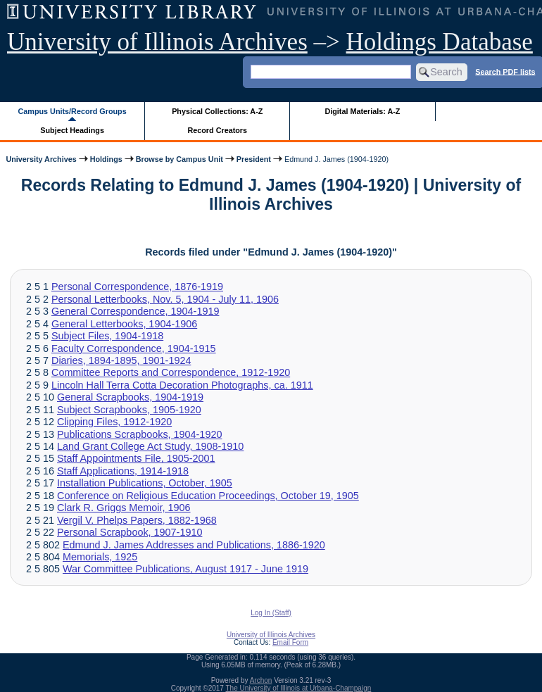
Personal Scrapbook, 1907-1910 (129, 532)
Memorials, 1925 (100, 556)
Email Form (290, 642)
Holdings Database (439, 42)
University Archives (41, 159)
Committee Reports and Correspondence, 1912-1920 (170, 372)
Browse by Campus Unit (179, 159)
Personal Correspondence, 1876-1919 (137, 286)
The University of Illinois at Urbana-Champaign (299, 688)
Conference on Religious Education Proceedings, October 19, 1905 (208, 495)
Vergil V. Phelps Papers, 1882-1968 (137, 520)
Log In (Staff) (271, 613)
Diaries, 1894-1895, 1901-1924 (121, 360)
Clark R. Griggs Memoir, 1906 (124, 507)
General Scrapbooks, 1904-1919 (130, 397)
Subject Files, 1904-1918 (107, 335)
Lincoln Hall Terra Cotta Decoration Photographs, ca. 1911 (182, 385)
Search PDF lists (505, 71)
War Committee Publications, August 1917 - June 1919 (185, 568)
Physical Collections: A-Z (217, 111)
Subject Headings (72, 130)
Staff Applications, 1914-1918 (123, 471)
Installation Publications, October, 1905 (144, 483)
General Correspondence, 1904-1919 (135, 311)
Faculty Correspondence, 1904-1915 (133, 348)
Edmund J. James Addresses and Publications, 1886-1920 (194, 545)
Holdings (106, 159)
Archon (261, 680)
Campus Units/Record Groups (72, 111)
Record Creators (217, 130)
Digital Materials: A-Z (362, 111)
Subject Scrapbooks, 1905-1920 (129, 409)
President (254, 159)
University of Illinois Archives (157, 42)
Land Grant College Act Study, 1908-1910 (150, 446)
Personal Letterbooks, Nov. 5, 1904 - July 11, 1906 (165, 299)
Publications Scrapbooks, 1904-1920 (139, 434)
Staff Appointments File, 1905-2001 (136, 458)
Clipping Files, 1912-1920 (114, 421)
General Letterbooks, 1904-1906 (124, 323)
